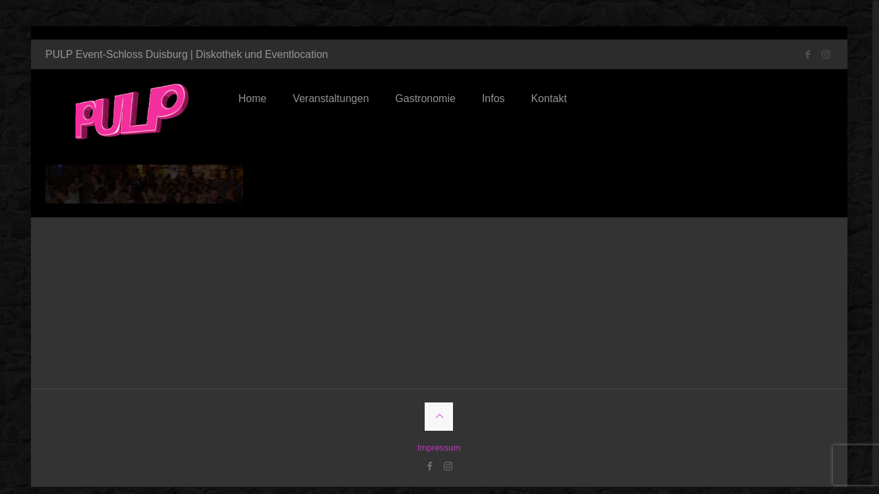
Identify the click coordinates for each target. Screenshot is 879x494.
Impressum (439, 437)
